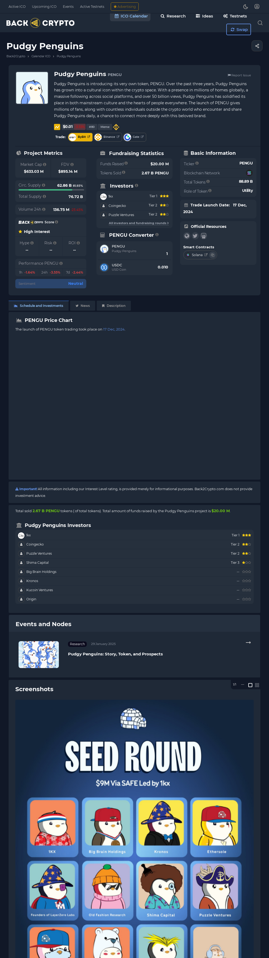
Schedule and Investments (38, 306)
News (83, 306)
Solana (197, 255)
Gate (134, 137)
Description (113, 306)
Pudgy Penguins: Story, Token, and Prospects (115, 653)
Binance (106, 137)
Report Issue (239, 75)
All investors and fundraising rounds (139, 223)
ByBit (79, 137)
